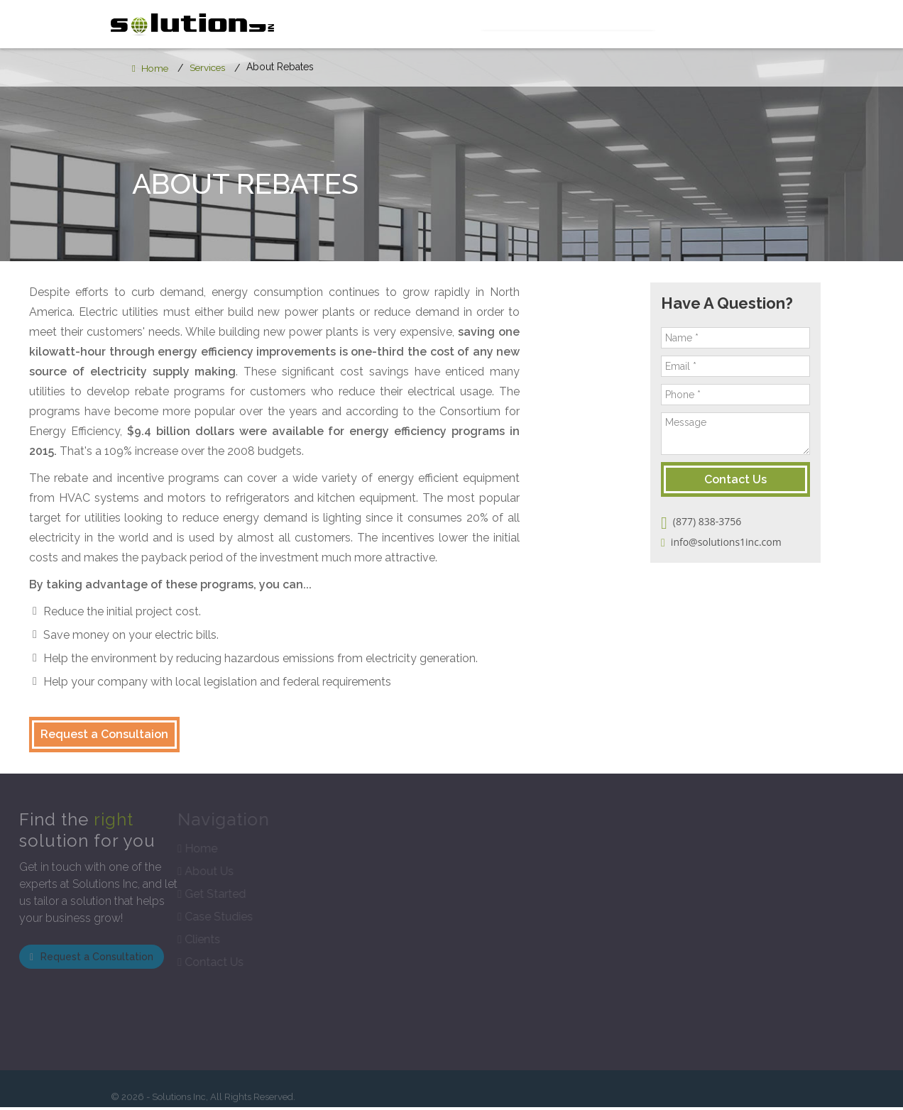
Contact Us (762, 25)
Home (151, 70)
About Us (422, 25)
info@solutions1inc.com (751, 546)
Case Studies (671, 25)
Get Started (577, 25)
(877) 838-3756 (731, 525)
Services (497, 25)
